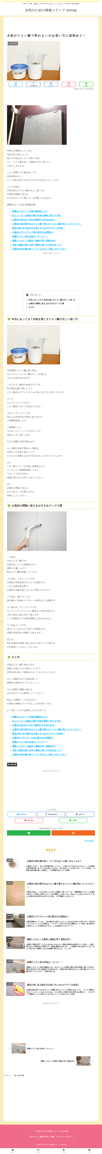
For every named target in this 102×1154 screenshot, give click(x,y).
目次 (32, 295)
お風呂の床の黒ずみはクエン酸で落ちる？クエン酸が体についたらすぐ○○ (47, 224)
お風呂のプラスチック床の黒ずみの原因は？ (33, 232)
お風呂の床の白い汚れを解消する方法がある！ (34, 220)
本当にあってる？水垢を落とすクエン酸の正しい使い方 (52, 300)
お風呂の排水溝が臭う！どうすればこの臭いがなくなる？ (39, 249)
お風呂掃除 (12, 765)
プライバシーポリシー (65, 1139)
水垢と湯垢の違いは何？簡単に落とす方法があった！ (37, 245)
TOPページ (33, 1139)
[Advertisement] (51, 22)
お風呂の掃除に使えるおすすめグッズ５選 (46, 304)
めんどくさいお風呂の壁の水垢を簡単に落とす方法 (36, 215)
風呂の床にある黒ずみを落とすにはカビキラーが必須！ (38, 228)
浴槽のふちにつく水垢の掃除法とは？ (30, 211)
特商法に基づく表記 (47, 1139)
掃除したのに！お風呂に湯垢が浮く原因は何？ (34, 241)
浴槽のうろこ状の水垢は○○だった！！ (30, 236)
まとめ (31, 307)
